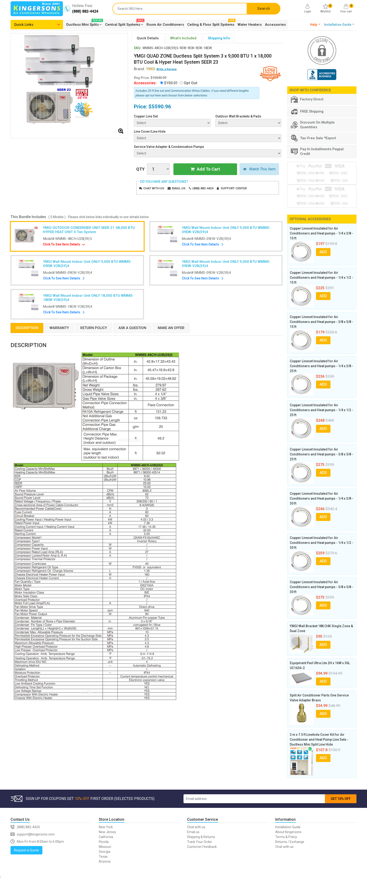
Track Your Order (199, 842)
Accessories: (145, 83)
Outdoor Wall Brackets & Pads (238, 116)
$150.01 (171, 83)
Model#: (67, 239)
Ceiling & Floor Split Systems (210, 24)
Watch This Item (259, 169)
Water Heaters (250, 24)
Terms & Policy (286, 837)
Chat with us (153, 188)
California (106, 837)
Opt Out (190, 83)
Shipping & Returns (201, 837)
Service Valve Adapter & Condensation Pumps (169, 147)
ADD (323, 252)
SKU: (137, 48)
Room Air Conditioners (165, 24)
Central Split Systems (124, 24)
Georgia (104, 851)
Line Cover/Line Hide (149, 131)
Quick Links (23, 24)
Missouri (105, 847)
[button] (315, 24)
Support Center (234, 188)
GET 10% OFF (341, 799)
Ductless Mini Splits (84, 24)
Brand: (144, 69)
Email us (178, 188)
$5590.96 (159, 107)
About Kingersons (288, 832)
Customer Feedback (202, 847)
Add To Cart (205, 169)
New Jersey (107, 832)
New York (106, 827)
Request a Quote (26, 850)
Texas (103, 856)
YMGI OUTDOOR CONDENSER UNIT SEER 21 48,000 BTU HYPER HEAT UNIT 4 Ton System (89, 229)
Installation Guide (288, 827)
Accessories (275, 24)
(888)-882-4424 (202, 188)
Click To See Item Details (62, 244)
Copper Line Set (146, 116)
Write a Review (166, 69)
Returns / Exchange (289, 842)
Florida (104, 842)
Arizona (104, 861)
